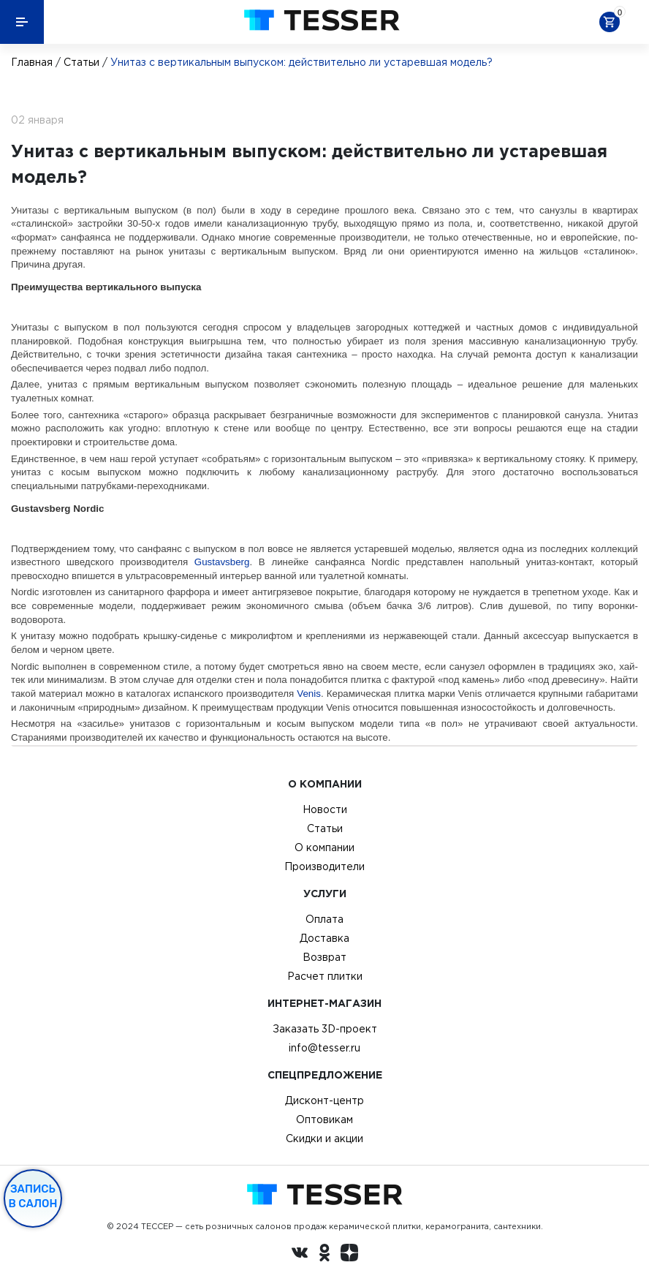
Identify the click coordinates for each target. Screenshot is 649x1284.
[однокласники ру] (324, 1255)
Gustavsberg (222, 561)
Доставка (324, 938)
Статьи (81, 62)
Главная (32, 62)
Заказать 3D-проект (325, 1029)
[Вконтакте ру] (299, 1255)
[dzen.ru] (349, 1255)
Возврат (324, 957)
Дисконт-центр (324, 1100)
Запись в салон (33, 1196)
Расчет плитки (325, 976)
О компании (324, 847)
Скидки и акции (324, 1138)
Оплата (324, 919)
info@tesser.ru (324, 1048)
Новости (325, 809)
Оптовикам (324, 1119)
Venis (309, 693)
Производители (324, 866)
